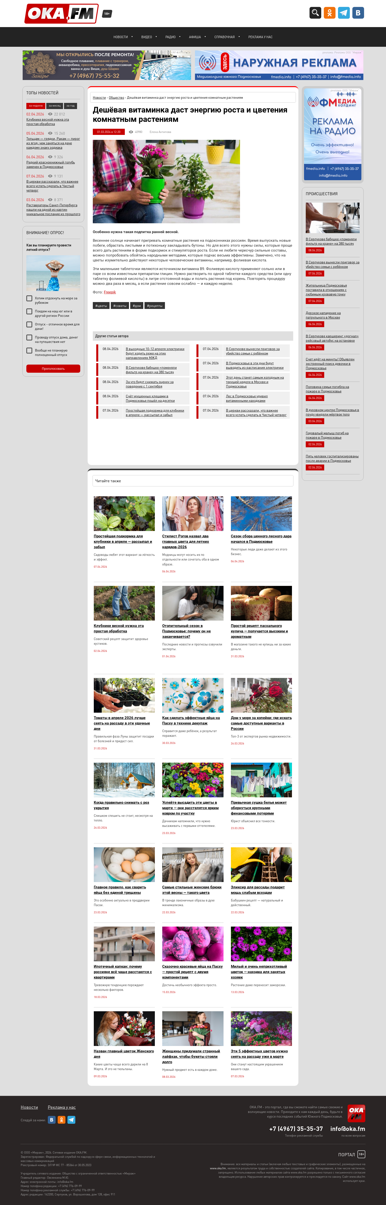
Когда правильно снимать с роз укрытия (121, 805)
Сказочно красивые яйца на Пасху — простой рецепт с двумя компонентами (192, 972)
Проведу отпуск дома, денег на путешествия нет (56, 339)
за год (70, 105)
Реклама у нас (260, 37)
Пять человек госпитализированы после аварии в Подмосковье (332, 458)
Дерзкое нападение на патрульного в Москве (323, 314)
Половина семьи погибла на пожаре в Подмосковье (327, 388)
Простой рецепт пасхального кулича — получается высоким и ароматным (259, 631)
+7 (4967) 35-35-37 (296, 1128)
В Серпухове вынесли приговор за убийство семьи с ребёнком (253, 350)
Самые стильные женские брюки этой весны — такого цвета (192, 890)
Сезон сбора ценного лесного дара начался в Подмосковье (261, 539)
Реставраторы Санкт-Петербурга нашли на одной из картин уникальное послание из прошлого (53, 209)
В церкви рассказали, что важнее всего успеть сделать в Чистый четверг (256, 412)
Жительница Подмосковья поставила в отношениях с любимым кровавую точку (326, 289)
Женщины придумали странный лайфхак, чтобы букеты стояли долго (191, 1056)
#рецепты (154, 305)
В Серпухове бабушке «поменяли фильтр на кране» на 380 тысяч (151, 369)
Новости (120, 37)
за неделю (36, 105)
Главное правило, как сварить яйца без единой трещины (120, 890)
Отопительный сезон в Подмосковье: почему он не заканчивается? (186, 631)
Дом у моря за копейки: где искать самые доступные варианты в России (261, 723)
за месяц (55, 105)
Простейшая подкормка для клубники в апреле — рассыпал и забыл (155, 412)
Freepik (110, 292)
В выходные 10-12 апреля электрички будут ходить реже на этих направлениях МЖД (155, 353)
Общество (116, 97)
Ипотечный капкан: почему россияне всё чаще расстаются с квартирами (123, 972)
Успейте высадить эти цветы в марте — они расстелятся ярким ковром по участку (190, 808)
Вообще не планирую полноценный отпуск (51, 352)
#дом (137, 305)
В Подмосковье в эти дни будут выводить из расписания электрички (255, 365)
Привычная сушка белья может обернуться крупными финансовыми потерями (259, 808)
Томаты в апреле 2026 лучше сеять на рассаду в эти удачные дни (122, 723)
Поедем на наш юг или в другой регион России (53, 313)
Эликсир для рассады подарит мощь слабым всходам (258, 890)
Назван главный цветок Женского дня (124, 1054)
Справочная (224, 37)
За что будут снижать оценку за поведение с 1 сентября (150, 383)
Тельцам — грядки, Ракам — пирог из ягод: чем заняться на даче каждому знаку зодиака (53, 142)
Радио (170, 37)
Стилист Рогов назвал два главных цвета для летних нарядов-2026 (185, 541)
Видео (146, 37)
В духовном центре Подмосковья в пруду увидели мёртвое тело (332, 411)
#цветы (101, 305)
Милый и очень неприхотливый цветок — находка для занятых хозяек (259, 972)
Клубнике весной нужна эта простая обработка (119, 628)
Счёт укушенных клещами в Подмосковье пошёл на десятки (150, 398)
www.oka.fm (218, 1168)
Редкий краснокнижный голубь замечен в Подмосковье (50, 164)
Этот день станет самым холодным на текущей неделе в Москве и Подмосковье (255, 381)
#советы (120, 305)
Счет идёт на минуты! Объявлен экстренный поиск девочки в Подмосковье (330, 363)
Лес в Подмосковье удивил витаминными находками (247, 398)
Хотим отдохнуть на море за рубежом (56, 300)
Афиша (195, 37)
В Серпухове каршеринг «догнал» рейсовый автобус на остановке (332, 338)
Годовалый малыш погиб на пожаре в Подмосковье (327, 435)
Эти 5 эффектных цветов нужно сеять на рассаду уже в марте (259, 1054)
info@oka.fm (347, 1128)
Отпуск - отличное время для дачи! (57, 326)
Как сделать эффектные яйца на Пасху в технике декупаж (191, 720)
